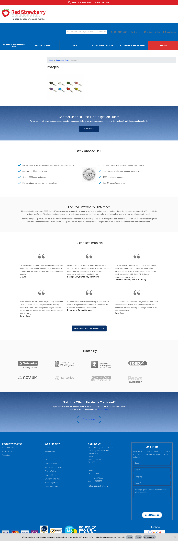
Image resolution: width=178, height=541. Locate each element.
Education (6, 437)
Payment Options (51, 457)
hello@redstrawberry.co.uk (98, 468)
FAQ (46, 442)
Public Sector (7, 434)
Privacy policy (149, 537)
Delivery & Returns (52, 446)
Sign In (135, 13)
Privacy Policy (50, 453)
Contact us (169, 13)
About (47, 430)
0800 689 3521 (119, 13)
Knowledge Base (62, 42)
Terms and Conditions (53, 450)
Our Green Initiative (52, 469)
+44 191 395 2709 (95, 464)
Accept (129, 537)
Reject (138, 537)
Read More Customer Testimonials (89, 310)
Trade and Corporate (10, 430)
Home (51, 42)
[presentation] (149, 487)
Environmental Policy (53, 461)
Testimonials (50, 434)
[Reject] (175, 537)
